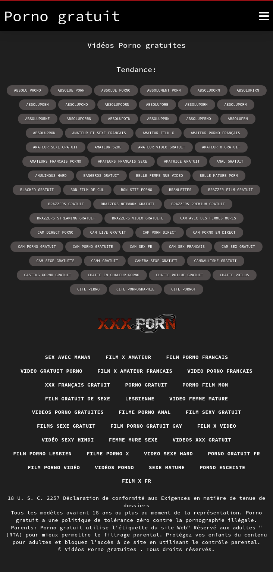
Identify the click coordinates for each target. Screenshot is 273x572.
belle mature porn (219, 175)
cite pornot (183, 289)
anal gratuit (230, 161)
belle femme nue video (159, 175)
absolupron (44, 132)
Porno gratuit (146, 384)
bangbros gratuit (101, 175)
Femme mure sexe (133, 439)
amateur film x (158, 132)
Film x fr (136, 480)
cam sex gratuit (238, 246)
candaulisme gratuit (215, 260)
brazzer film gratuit (230, 189)
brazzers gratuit (66, 204)
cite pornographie (135, 289)
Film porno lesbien (42, 453)
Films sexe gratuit (66, 425)
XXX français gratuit (77, 384)
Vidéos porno (114, 467)
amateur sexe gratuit (55, 147)
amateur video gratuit (161, 147)
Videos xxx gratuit (202, 439)
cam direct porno (55, 232)
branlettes (180, 189)
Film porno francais (197, 357)
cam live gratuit (108, 232)
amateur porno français (215, 132)
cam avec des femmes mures (208, 218)
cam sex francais (187, 246)
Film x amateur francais (134, 371)
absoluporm (196, 104)
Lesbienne (139, 398)
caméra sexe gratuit (156, 260)
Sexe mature (167, 467)
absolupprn (158, 118)
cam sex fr (141, 246)
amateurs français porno (55, 161)
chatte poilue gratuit (179, 275)
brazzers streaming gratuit (66, 218)
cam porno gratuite (93, 246)
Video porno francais (219, 371)
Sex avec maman (68, 357)
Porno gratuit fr (234, 453)
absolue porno (116, 90)
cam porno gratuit (37, 246)
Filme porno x (108, 453)
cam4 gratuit (104, 260)
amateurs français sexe (122, 161)
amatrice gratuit (182, 161)
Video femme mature (198, 398)
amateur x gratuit (221, 147)
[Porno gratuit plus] (264, 16)
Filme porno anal (145, 412)
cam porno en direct (214, 232)
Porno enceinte (222, 467)
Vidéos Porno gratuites (102, 549)
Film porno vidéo (54, 467)
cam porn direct (159, 232)
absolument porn (164, 90)
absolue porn (71, 90)
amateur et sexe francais (99, 132)
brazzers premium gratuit (198, 204)
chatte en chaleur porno (113, 275)
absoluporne (37, 118)
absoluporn (236, 104)
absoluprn (238, 118)
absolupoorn (117, 104)
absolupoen (37, 104)
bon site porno (136, 189)
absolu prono (27, 90)
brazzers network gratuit (127, 204)
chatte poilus (234, 275)
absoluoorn (209, 90)
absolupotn (119, 118)
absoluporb (157, 104)
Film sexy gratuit (213, 412)
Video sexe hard (168, 453)
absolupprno (198, 118)
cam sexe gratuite (56, 260)
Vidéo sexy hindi (68, 439)
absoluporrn (79, 118)
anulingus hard (51, 175)
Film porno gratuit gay (146, 425)
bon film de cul (87, 189)
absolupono (77, 104)
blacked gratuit (37, 189)
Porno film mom (205, 384)
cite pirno (88, 289)
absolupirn (248, 90)
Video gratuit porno (51, 371)
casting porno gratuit (47, 275)
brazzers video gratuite (137, 218)
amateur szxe (108, 147)
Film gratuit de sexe (77, 398)
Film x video (216, 425)
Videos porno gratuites (68, 412)
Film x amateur (128, 357)
